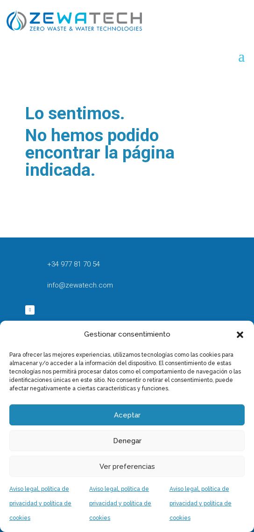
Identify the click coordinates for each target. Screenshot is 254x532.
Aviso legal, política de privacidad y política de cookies (40, 503)
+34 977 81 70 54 (73, 264)
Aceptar (127, 415)
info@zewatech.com (80, 285)
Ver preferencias (127, 466)
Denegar (127, 441)
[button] (240, 334)
